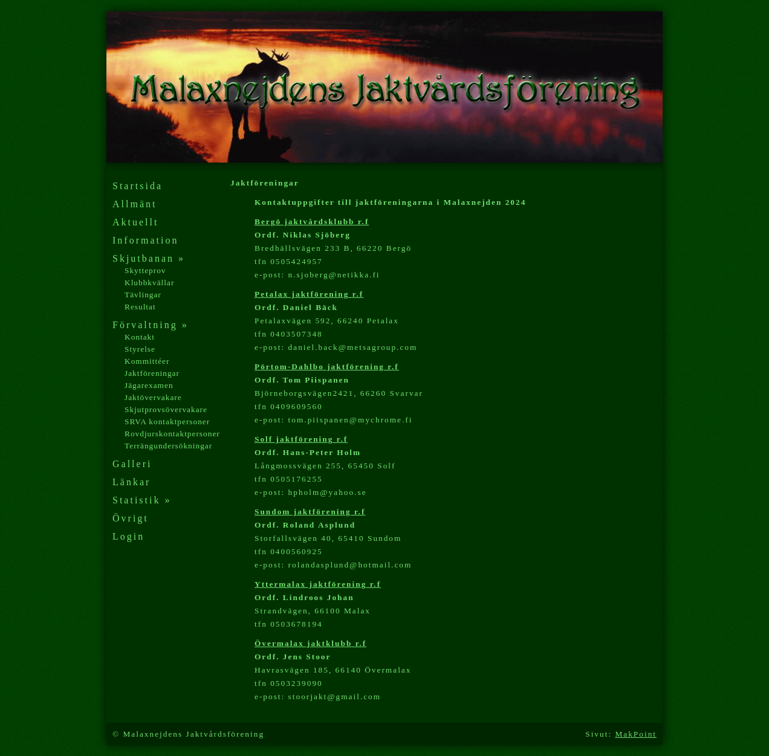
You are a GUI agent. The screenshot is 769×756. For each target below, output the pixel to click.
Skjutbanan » (148, 258)
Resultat (140, 306)
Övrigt (130, 518)
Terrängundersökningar (168, 445)
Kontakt (140, 336)
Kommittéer (147, 361)
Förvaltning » (150, 325)
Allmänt (134, 204)
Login (128, 536)
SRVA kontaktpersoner (167, 421)
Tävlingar (143, 294)
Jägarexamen (149, 385)
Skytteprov (145, 270)
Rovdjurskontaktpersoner (172, 433)
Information (145, 240)
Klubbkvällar (149, 282)
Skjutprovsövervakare (166, 409)
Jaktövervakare (153, 397)
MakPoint (636, 733)
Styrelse (140, 349)
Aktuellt (135, 222)
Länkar (131, 482)
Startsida (137, 186)
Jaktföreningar (152, 373)
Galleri (132, 464)
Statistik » (141, 500)
